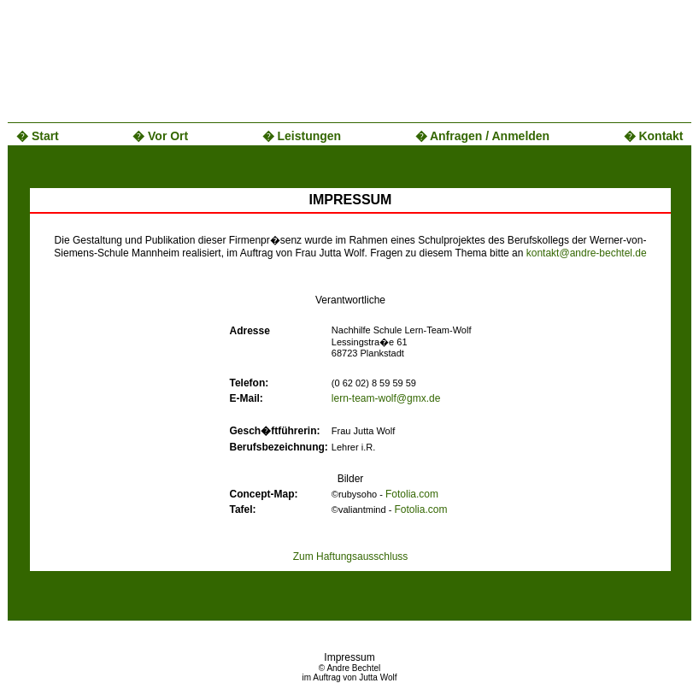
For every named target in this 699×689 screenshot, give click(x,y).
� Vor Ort (160, 136)
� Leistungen (302, 136)
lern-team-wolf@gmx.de (386, 398)
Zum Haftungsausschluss (350, 556)
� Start (37, 136)
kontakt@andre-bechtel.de (586, 253)
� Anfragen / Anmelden (482, 136)
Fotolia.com (411, 494)
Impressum (349, 657)
